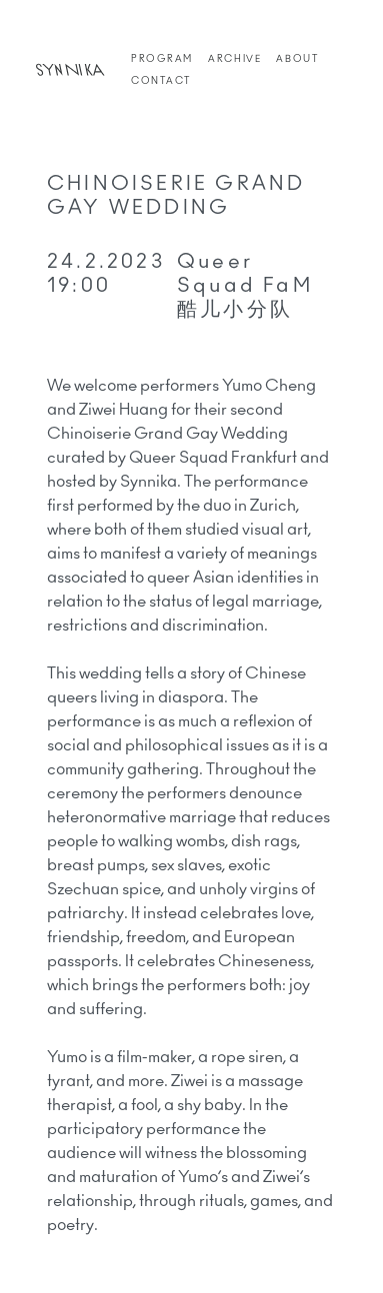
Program (162, 59)
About (297, 59)
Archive (234, 59)
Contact (161, 81)
